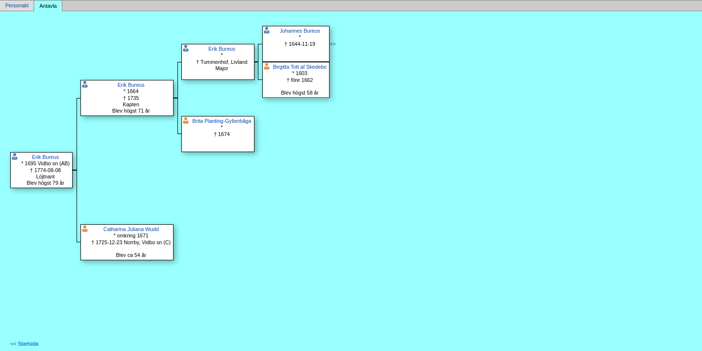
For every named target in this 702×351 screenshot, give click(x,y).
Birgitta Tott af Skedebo (300, 67)
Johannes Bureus (300, 31)
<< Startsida (24, 344)
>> (332, 44)
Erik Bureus (45, 157)
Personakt (17, 6)
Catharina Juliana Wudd (131, 229)
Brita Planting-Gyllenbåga (222, 121)
